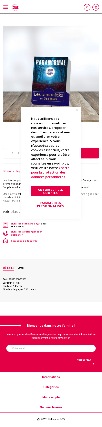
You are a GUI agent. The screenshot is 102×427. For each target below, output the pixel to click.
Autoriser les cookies (50, 191)
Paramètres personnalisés (50, 204)
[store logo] (15, 7)
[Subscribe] (84, 361)
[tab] (8, 268)
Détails (8, 268)
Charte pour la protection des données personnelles (50, 172)
